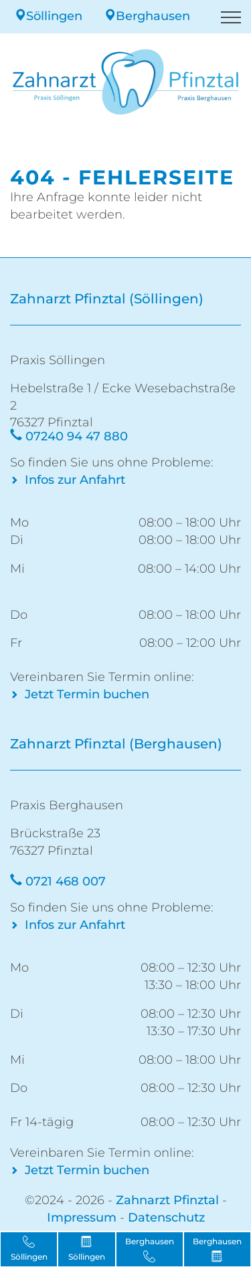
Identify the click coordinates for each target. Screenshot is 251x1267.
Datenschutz (166, 1217)
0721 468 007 (65, 881)
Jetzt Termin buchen (87, 694)
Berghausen (147, 16)
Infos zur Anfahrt (75, 479)
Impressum (81, 1217)
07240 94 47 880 (76, 436)
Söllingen (48, 16)
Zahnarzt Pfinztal (167, 1200)
